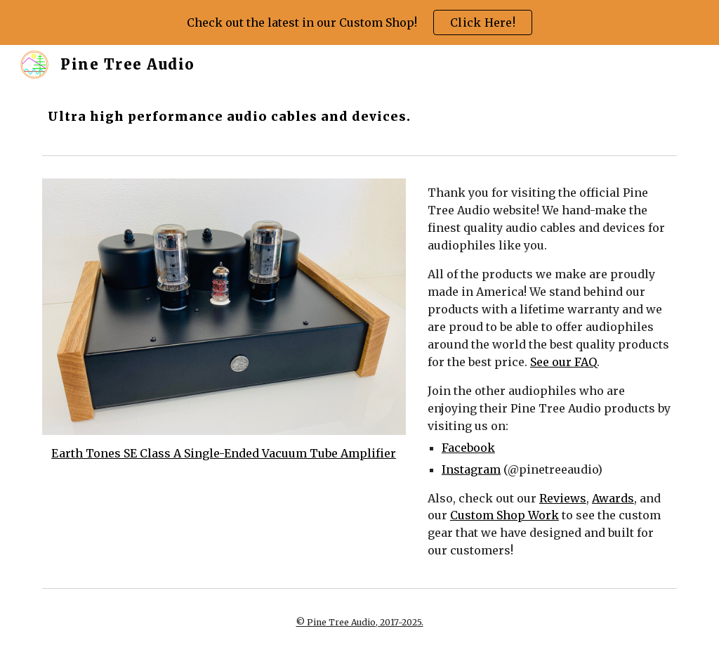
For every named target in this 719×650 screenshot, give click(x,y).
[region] (359, 22)
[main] (251, 116)
